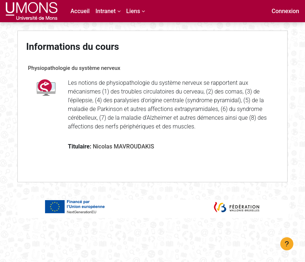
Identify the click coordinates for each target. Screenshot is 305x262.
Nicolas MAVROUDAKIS (123, 146)
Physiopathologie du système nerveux (74, 68)
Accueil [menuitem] (80, 11)
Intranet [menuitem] (105, 11)
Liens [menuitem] (133, 11)
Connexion (285, 11)
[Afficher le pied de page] (286, 243)
